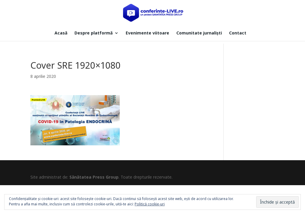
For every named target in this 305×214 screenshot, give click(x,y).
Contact (237, 33)
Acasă (61, 33)
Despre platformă (93, 33)
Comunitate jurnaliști (199, 33)
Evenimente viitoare (147, 33)
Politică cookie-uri (150, 204)
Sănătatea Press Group (94, 177)
